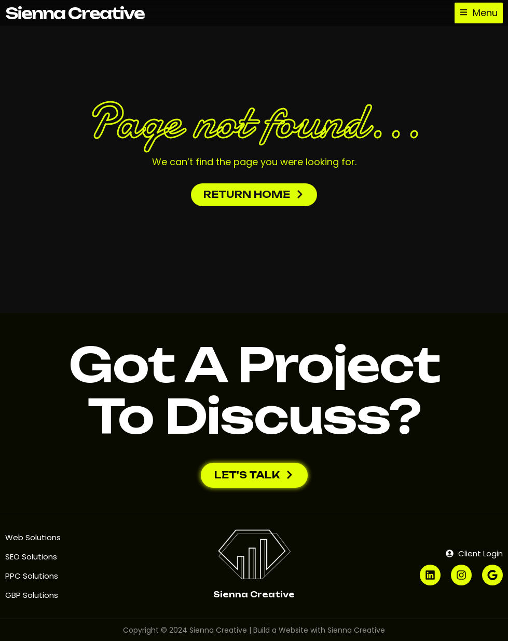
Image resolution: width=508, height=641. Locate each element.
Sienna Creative (74, 13)
